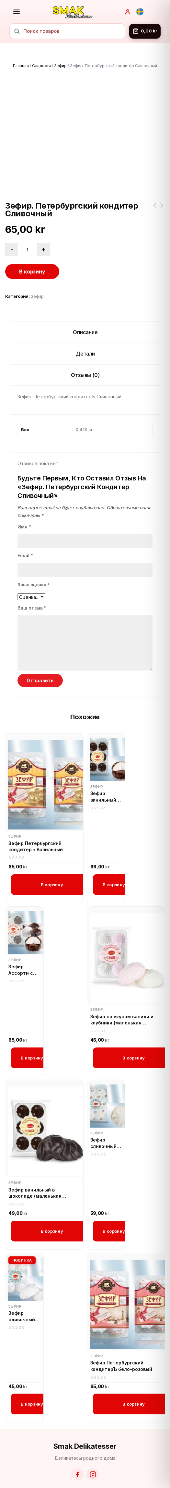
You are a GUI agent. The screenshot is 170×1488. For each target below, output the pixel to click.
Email (25, 535)
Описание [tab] (85, 312)
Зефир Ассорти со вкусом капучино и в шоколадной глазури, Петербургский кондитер (24, 950)
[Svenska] (140, 12)
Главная (21, 65)
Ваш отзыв (31, 588)
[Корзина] (145, 31)
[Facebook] (77, 1454)
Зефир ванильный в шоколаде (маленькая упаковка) (35, 1173)
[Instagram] (93, 1454)
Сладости (41, 65)
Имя (24, 507)
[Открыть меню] (16, 12)
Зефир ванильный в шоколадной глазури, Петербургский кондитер (106, 777)
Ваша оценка (33, 564)
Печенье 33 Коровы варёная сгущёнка (154, 189)
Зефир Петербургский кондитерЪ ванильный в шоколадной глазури (161, 189)
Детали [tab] (85, 334)
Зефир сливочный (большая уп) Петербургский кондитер (106, 1123)
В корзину (32, 251)
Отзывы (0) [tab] (85, 355)
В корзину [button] (52, 864)
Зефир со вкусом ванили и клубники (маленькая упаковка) (121, 1000)
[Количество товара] (27, 229)
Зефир (60, 65)
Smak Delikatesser (85, 1426)
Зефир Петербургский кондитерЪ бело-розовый (121, 1346)
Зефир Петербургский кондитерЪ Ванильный (35, 827)
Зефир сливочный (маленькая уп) (22, 1296)
